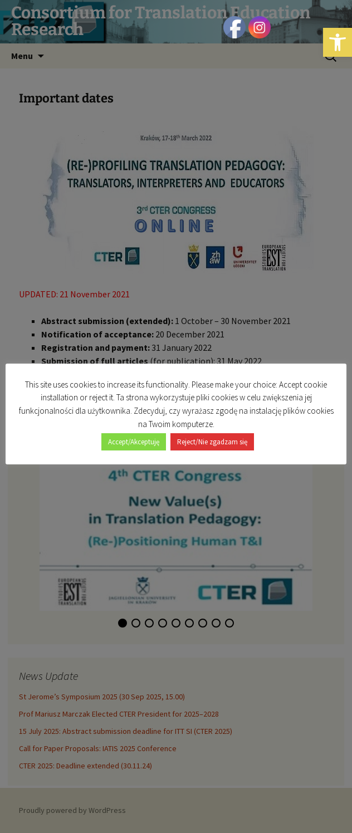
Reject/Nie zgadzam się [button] (212, 442)
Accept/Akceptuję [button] (133, 442)
